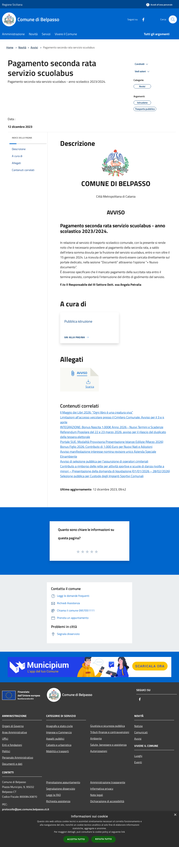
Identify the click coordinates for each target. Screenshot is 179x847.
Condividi (142, 64)
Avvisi (34, 47)
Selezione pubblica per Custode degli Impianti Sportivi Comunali (102, 476)
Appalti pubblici (55, 738)
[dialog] (89, 829)
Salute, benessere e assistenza (108, 745)
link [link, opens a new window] (123, 831)
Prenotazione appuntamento (63, 782)
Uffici (5, 738)
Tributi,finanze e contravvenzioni (109, 732)
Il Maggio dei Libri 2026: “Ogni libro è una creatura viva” (96, 412)
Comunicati (141, 732)
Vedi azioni (143, 71)
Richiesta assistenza (58, 801)
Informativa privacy (101, 788)
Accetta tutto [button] (76, 839)
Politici (6, 751)
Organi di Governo (13, 726)
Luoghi (138, 756)
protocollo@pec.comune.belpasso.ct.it (25, 809)
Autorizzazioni (98, 751)
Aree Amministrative (14, 732)
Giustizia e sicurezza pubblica (107, 726)
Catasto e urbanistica (58, 745)
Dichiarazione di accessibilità (107, 801)
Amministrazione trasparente (107, 782)
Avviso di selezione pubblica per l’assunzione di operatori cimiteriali (104, 461)
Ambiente (96, 738)
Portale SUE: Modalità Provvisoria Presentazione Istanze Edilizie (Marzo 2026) (111, 441)
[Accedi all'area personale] (159, 5)
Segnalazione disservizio (60, 788)
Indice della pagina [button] (22, 137)
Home (9, 47)
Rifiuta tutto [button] (103, 839)
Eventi (138, 762)
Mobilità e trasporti (57, 751)
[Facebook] (141, 19)
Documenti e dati (12, 764)
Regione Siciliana (12, 4)
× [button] (175, 815)
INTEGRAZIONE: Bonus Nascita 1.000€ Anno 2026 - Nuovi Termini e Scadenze (111, 427)
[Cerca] (173, 19)
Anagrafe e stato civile (59, 726)
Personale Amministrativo (17, 757)
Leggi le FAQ (53, 795)
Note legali (96, 795)
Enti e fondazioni (12, 745)
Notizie (138, 726)
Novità (22, 47)
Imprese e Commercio (59, 732)
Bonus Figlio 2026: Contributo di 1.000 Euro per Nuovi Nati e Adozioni (106, 446)
